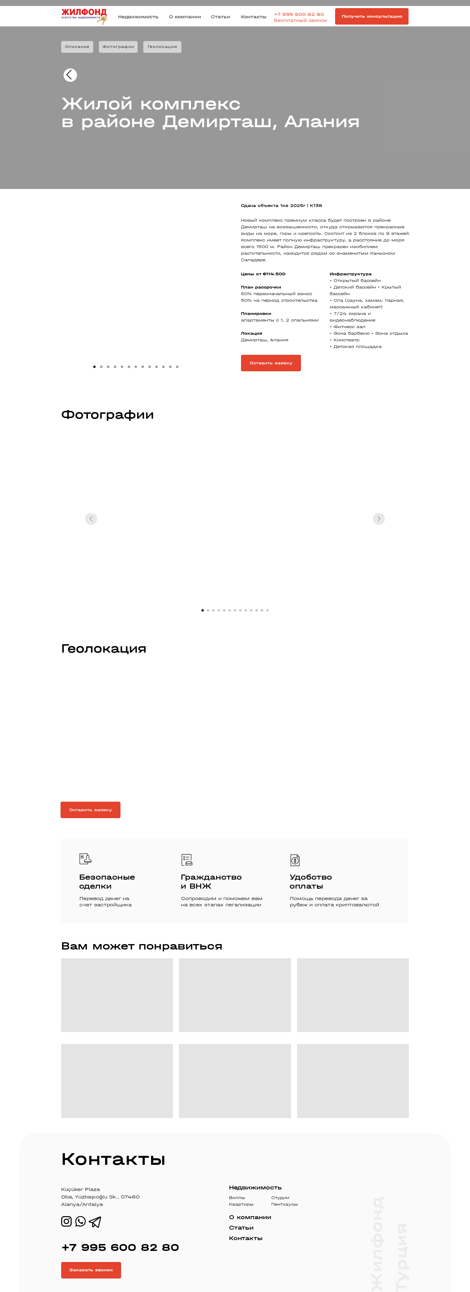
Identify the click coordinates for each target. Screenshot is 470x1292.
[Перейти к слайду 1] (202, 610)
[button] (372, 16)
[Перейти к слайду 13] (267, 610)
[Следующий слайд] (379, 519)
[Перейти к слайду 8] (240, 610)
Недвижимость (138, 16)
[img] (69, 74)
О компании (185, 16)
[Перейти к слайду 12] (262, 610)
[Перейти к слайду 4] (219, 610)
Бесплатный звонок (300, 20)
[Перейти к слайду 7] (235, 610)
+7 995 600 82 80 (299, 14)
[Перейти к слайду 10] (251, 610)
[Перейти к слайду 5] (224, 610)
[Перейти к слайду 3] (213, 610)
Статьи (220, 16)
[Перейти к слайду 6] (229, 610)
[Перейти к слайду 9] (246, 610)
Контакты (253, 16)
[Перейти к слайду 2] (208, 610)
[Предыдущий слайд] (91, 519)
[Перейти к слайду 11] (256, 610)
